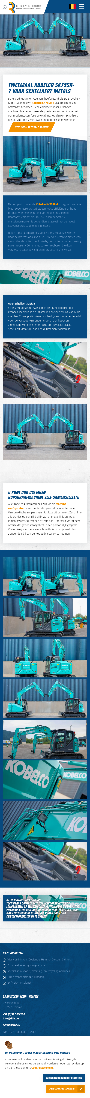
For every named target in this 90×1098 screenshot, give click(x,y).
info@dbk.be (11, 1018)
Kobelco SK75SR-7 (43, 103)
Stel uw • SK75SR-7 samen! (32, 127)
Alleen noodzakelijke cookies (64, 1078)
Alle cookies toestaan (62, 1089)
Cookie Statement (42, 1068)
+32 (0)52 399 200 (14, 1014)
